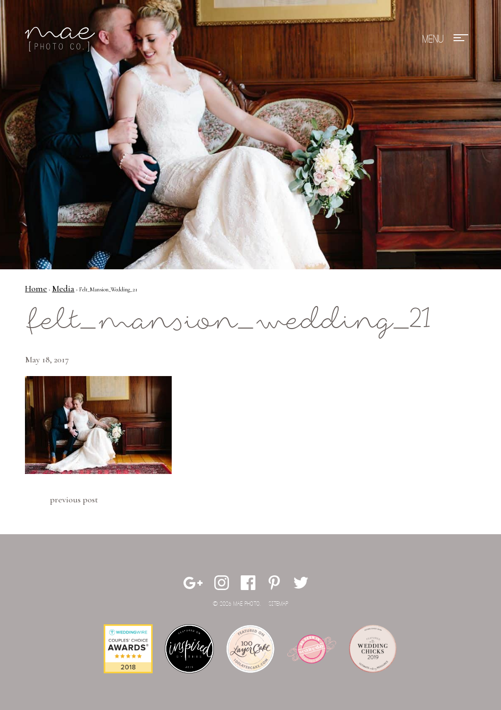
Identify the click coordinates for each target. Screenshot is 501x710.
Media (63, 288)
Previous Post (74, 499)
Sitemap (278, 604)
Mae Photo (61, 39)
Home (36, 288)
